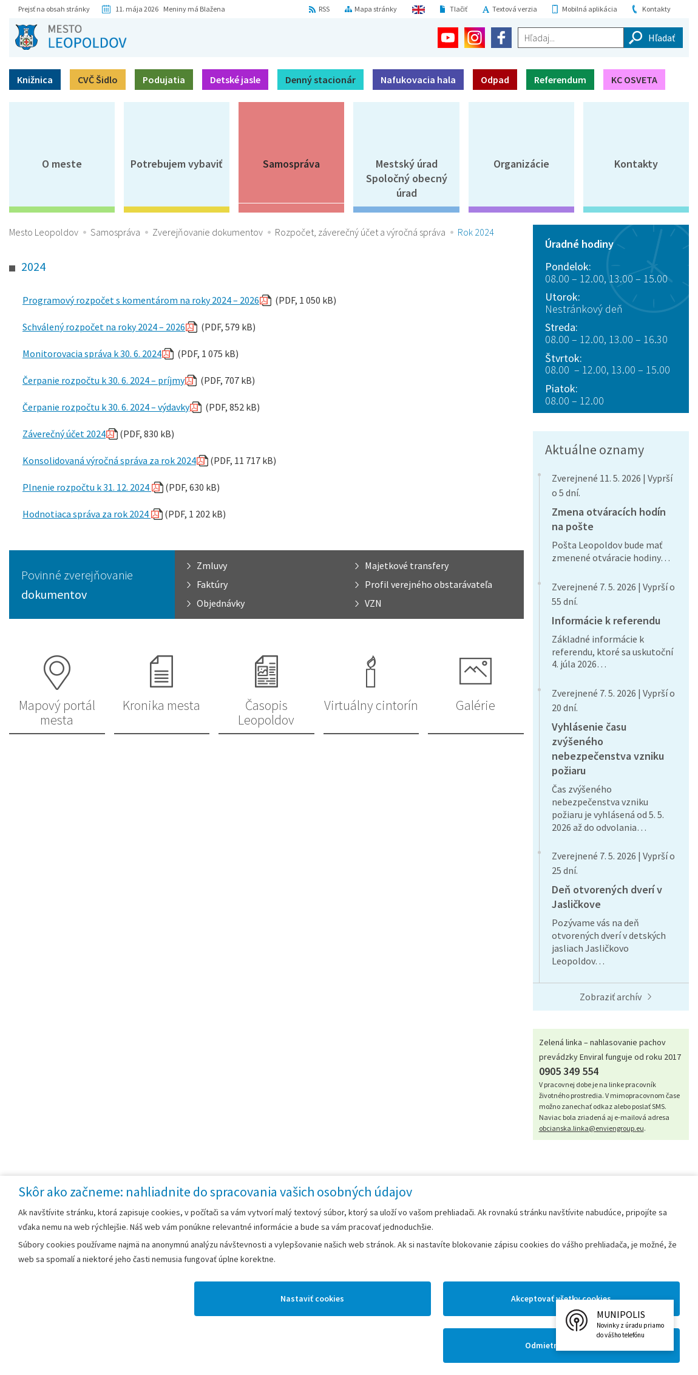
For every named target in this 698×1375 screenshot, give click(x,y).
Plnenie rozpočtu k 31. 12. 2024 (86, 487)
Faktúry (212, 584)
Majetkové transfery (407, 565)
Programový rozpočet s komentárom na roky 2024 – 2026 (140, 300)
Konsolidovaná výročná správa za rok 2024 (109, 460)
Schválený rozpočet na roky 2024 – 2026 (103, 327)
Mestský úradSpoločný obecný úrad (406, 178)
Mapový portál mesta (57, 712)
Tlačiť (458, 8)
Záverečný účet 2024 (64, 434)
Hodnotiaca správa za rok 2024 (86, 514)
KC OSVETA (634, 79)
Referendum (560, 79)
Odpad (495, 79)
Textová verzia (514, 8)
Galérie (475, 705)
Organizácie (521, 164)
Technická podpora (644, 1214)
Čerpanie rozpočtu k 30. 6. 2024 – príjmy (103, 380)
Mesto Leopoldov (43, 232)
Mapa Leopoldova (201, 1214)
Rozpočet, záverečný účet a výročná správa (360, 232)
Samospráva (291, 164)
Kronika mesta (161, 705)
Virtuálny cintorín (371, 705)
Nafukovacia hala (418, 79)
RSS (324, 8)
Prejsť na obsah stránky (54, 8)
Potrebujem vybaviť (176, 164)
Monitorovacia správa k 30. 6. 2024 (91, 353)
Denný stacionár (320, 79)
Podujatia (164, 79)
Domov (29, 1214)
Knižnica (35, 79)
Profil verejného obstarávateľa (428, 584)
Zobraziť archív (611, 997)
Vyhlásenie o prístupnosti (545, 1214)
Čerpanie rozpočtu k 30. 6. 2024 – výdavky (105, 407)
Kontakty (656, 8)
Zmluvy (212, 565)
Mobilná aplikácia (589, 8)
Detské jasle (235, 79)
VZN (373, 603)
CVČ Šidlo (98, 79)
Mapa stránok (81, 1214)
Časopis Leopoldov (266, 712)
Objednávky (221, 603)
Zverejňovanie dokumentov (207, 232)
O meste (62, 164)
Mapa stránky (375, 8)
